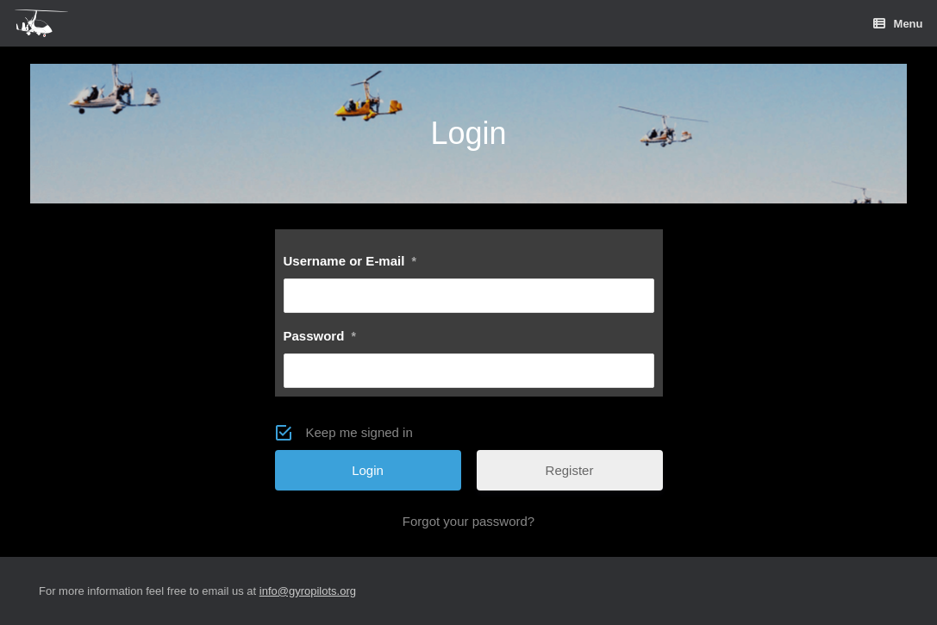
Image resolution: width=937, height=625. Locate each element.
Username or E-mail (350, 260)
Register (570, 470)
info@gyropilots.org (307, 590)
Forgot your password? (468, 521)
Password (320, 335)
